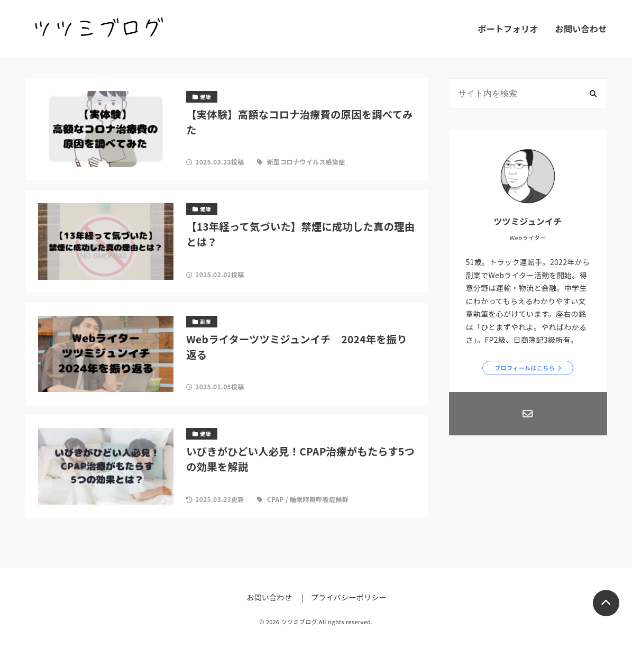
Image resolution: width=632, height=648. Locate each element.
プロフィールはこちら (524, 367)
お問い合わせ (581, 28)
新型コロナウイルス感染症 (306, 161)
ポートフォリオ (508, 28)
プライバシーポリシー (349, 597)
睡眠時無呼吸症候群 (319, 499)
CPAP (275, 499)
